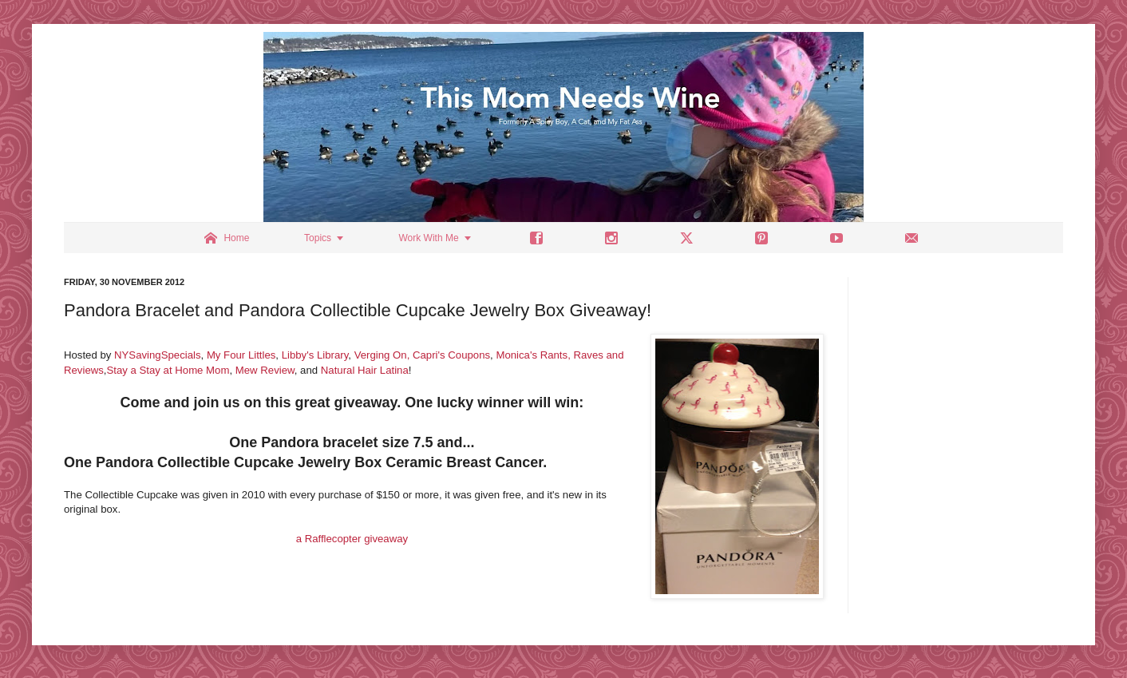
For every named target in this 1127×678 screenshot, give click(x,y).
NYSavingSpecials (157, 355)
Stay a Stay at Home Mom (168, 370)
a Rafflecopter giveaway (352, 539)
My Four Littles (241, 355)
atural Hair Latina (368, 370)
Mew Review (265, 370)
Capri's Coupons (451, 355)
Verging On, (382, 355)
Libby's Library (315, 355)
